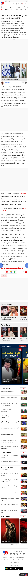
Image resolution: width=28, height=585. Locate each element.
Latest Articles (6, 388)
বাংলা (20, 1)
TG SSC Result (14, 10)
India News (11, 13)
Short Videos (6, 346)
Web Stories (5, 516)
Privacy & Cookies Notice (19, 560)
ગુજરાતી (16, 1)
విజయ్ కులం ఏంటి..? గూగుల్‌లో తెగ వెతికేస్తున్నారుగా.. (10, 381)
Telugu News (4, 13)
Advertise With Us (19, 557)
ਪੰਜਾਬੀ (24, 1)
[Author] (2, 83)
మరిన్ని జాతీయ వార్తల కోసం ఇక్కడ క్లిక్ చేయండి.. (12, 268)
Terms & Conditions (14, 563)
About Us (11, 557)
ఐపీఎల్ (23, 7)
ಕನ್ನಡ (9, 1)
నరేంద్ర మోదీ (4, 275)
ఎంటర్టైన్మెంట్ (18, 7)
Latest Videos (6, 452)
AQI (19, 4)
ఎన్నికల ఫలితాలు (12, 7)
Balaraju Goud (7, 82)
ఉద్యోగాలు (21, 10)
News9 (2, 1)
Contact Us (5, 557)
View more (22, 346)
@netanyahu (23, 193)
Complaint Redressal (6, 560)
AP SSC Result (5, 10)
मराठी (12, 1)
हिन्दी (6, 1)
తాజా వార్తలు (5, 7)
